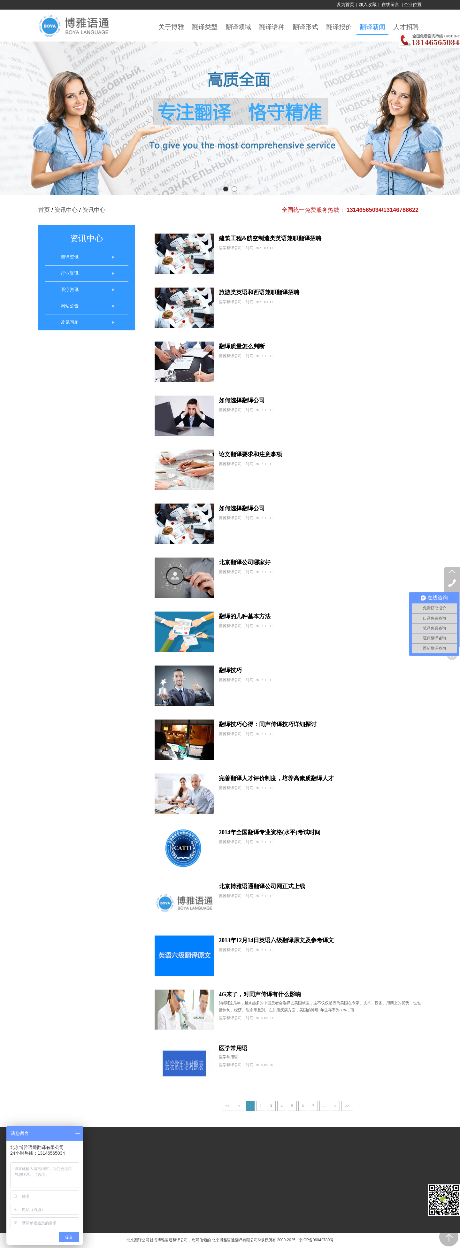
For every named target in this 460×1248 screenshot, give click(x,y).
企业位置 (413, 4)
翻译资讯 (70, 257)
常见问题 (70, 322)
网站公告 (70, 306)
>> (347, 1106)
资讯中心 (66, 210)
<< (227, 1106)
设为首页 (345, 4)
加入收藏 (368, 4)
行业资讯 (70, 273)
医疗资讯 (70, 289)
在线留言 (390, 4)
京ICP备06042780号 (315, 1240)
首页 (44, 210)
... (324, 1106)
